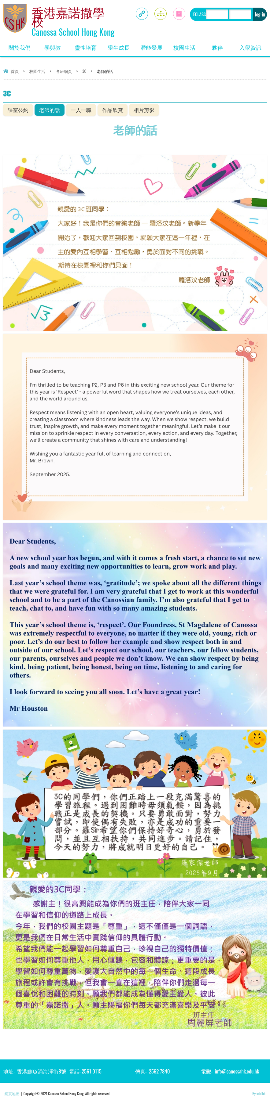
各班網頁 (64, 71)
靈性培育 (86, 47)
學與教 (52, 47)
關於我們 (20, 47)
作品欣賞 (112, 110)
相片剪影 (144, 110)
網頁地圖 (12, 1093)
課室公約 (18, 110)
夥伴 (217, 47)
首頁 (15, 71)
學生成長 (119, 47)
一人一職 (81, 110)
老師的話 (49, 110)
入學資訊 (250, 47)
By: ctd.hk (258, 1093)
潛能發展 (151, 47)
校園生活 (184, 47)
